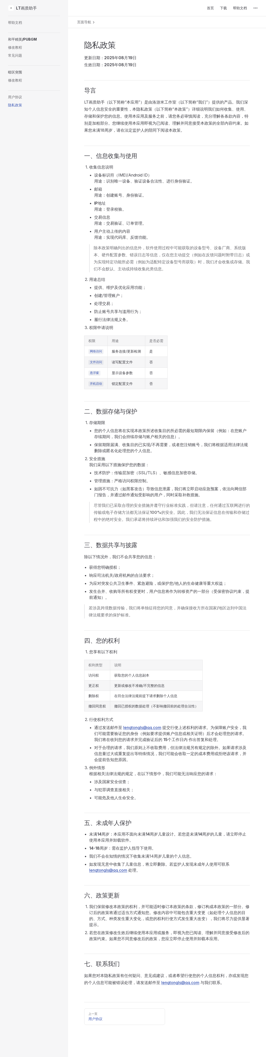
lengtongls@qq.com (142, 727)
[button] (34, 39)
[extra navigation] (255, 8)
